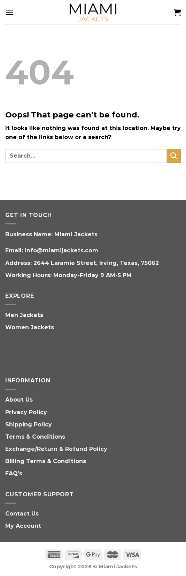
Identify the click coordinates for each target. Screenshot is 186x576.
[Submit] (174, 156)
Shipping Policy (28, 424)
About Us (19, 399)
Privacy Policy (26, 412)
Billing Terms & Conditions (45, 461)
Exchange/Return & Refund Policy (56, 449)
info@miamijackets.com (61, 250)
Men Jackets (24, 315)
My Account (23, 526)
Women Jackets (29, 327)
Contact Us (22, 513)
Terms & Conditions (35, 436)
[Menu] (9, 12)
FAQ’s (13, 473)
